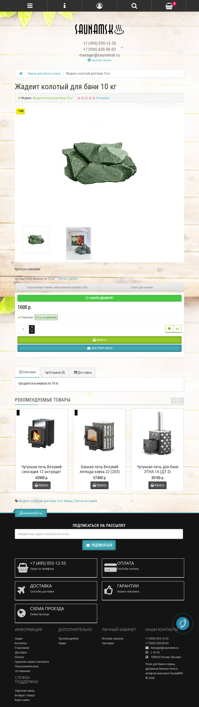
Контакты (21, 643)
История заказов (112, 638)
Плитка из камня (85, 501)
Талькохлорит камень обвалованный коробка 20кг (57, 287)
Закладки (108, 643)
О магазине (22, 648)
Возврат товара (25, 695)
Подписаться (99, 545)
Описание (27, 372)
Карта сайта (22, 700)
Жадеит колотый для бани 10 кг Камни (46, 501)
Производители (68, 638)
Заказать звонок (99, 60)
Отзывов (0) (55, 372)
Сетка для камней (142, 287)
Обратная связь (25, 691)
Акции (18, 638)
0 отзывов (102, 98)
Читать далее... (68, 279)
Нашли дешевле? (99, 298)
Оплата (19, 657)
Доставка (83, 372)
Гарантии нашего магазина (32, 662)
